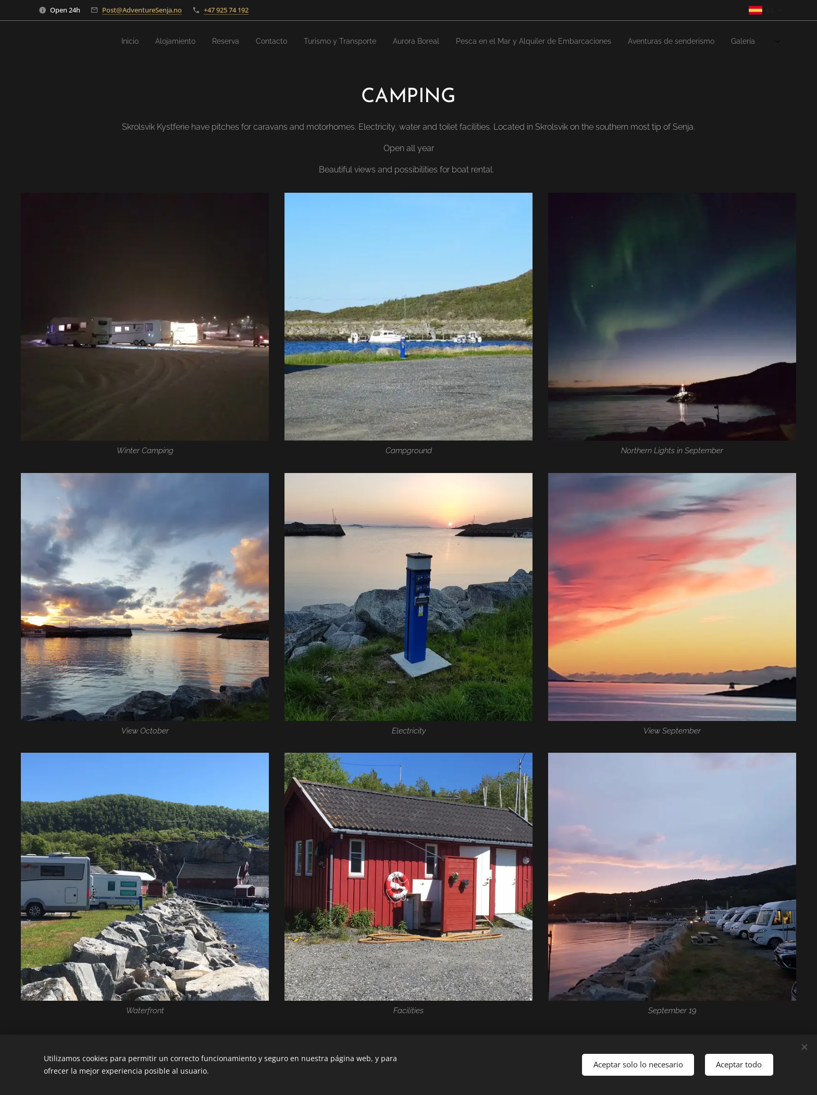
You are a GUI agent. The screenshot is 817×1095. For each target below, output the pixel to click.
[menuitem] (586, 42)
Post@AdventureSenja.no (142, 10)
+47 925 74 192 (226, 10)
